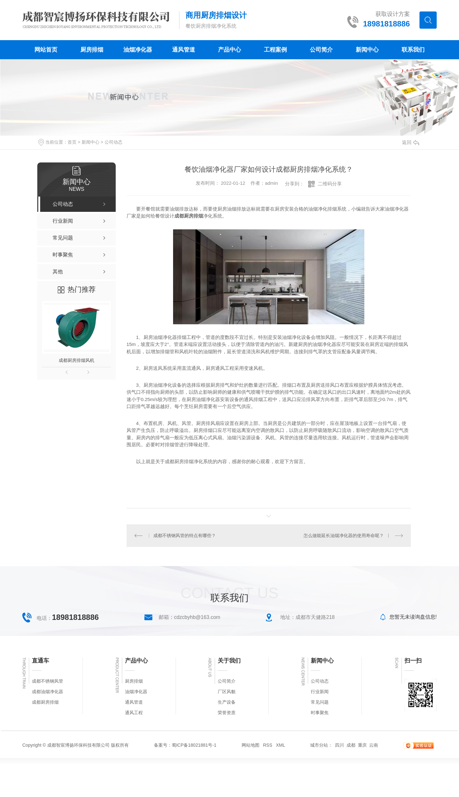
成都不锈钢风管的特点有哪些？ (184, 535)
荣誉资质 (227, 712)
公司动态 (113, 142)
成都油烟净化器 (47, 691)
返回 (410, 142)
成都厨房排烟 (45, 702)
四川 (339, 745)
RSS (267, 745)
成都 (350, 745)
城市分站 (319, 745)
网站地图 (250, 745)
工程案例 (275, 50)
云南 (373, 745)
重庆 (362, 745)
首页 (72, 142)
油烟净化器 (137, 50)
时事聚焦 (320, 712)
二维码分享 (330, 183)
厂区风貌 (227, 691)
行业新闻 (320, 691)
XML (280, 745)
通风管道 (183, 50)
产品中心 (229, 50)
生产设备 (227, 702)
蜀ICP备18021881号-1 (194, 745)
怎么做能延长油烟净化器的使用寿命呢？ (343, 535)
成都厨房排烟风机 (76, 360)
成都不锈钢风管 (47, 681)
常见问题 (320, 702)
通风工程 (134, 712)
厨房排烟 (91, 50)
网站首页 (45, 50)
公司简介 (321, 50)
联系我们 (413, 50)
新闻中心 (367, 50)
